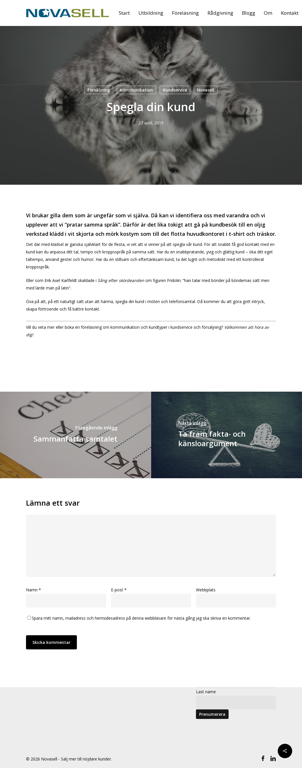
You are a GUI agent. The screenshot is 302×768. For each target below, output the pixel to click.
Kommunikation (136, 90)
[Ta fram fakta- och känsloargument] (226, 435)
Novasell (205, 90)
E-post (119, 590)
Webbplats (206, 590)
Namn (33, 590)
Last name (206, 691)
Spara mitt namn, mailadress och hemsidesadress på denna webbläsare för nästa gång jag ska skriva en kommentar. (141, 618)
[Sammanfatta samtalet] (75, 435)
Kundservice (175, 90)
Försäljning (99, 90)
